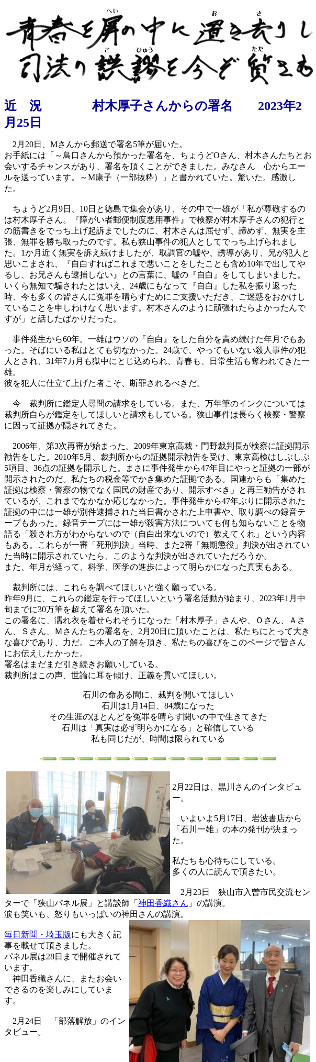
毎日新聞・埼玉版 (37, 934)
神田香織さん (163, 903)
